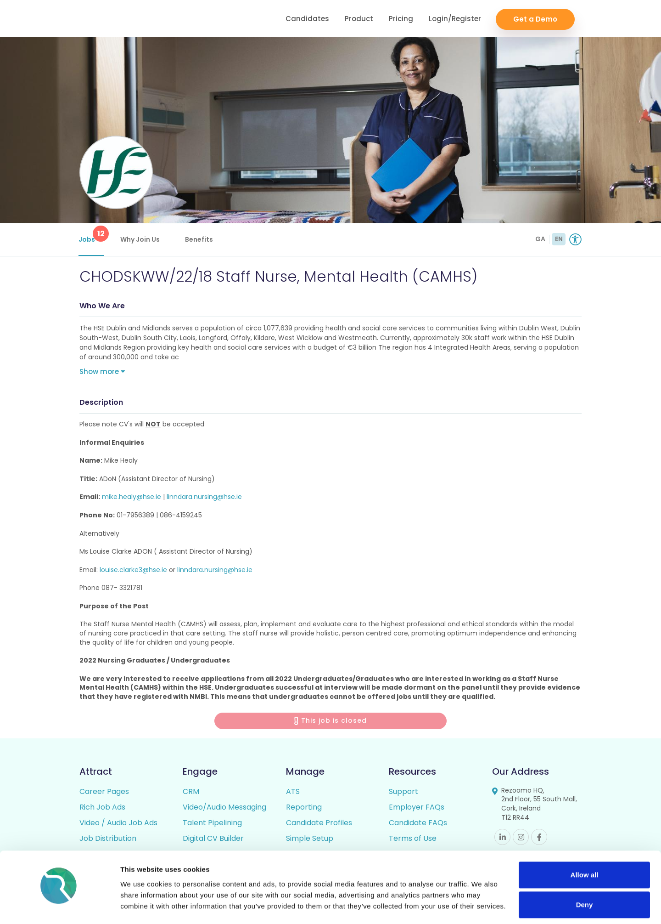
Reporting (304, 808)
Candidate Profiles (319, 823)
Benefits (200, 239)
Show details (141, 906)
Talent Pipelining (212, 823)
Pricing (401, 18)
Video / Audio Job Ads (118, 823)
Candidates (307, 18)
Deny (584, 879)
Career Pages (104, 792)
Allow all (585, 849)
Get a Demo (535, 18)
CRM (191, 792)
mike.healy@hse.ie (131, 498)
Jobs (92, 235)
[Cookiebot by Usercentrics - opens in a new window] (59, 906)
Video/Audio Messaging (224, 808)
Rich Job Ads (102, 808)
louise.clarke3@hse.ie (133, 570)
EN (559, 239)
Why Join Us (141, 239)
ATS (293, 792)
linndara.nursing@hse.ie (204, 498)
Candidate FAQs (418, 823)
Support (403, 792)
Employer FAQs (416, 808)
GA (540, 239)
